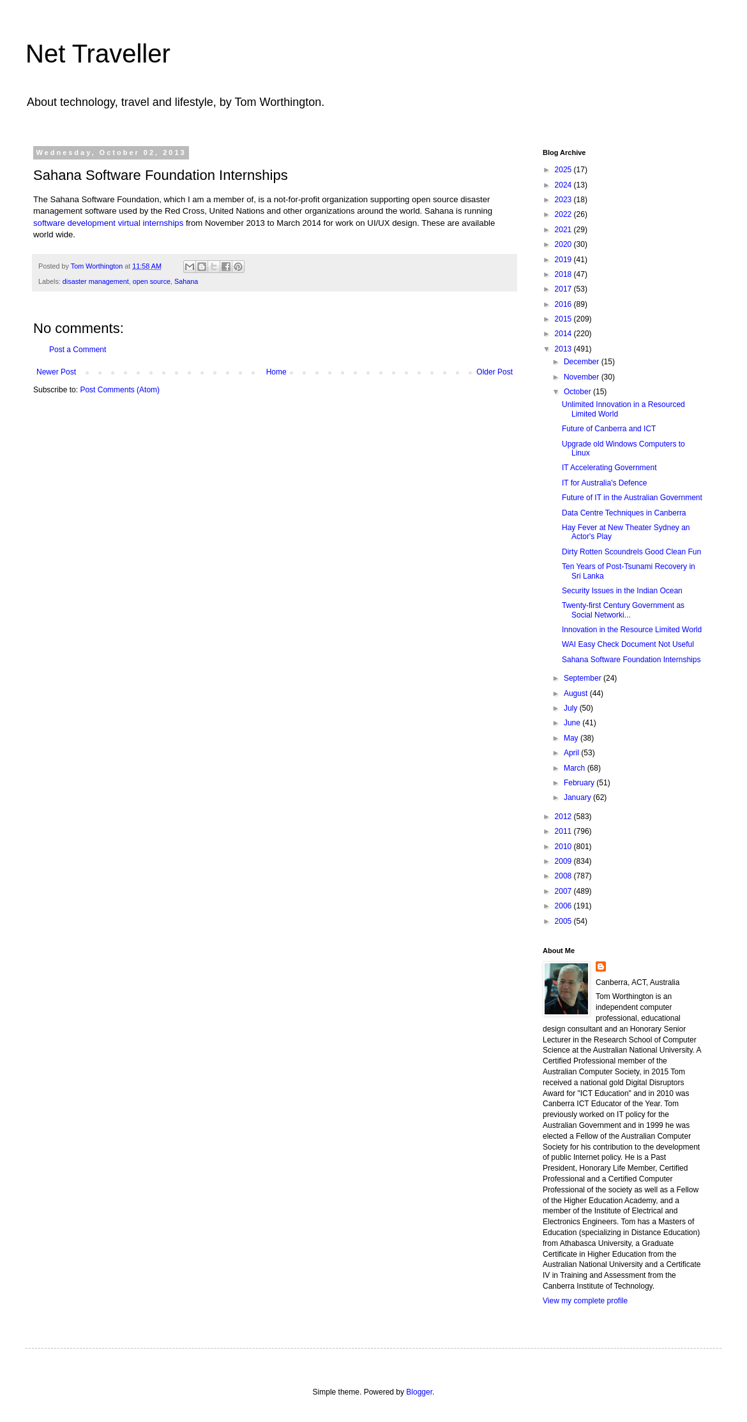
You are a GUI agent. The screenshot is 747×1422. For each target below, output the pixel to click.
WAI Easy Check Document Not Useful (628, 644)
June (573, 722)
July (572, 708)
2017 (564, 289)
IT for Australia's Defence (604, 482)
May (572, 738)
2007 (564, 891)
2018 (564, 274)
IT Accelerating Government (609, 467)
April (572, 752)
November (582, 377)
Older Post (494, 371)
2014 (564, 333)
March (575, 768)
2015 (564, 319)
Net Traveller (98, 54)
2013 (564, 348)
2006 (564, 905)
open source (151, 281)
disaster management (96, 281)
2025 (564, 169)
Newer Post (56, 371)
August (577, 693)
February (580, 782)
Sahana (186, 281)
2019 (564, 259)
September (583, 678)
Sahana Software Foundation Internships (631, 659)
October (578, 391)
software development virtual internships (108, 223)
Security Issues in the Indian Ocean (622, 590)
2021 (564, 229)
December (582, 361)
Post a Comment (77, 349)
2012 (564, 816)
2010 (564, 846)
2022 (564, 214)
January (578, 797)
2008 (564, 875)
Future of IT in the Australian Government (632, 497)
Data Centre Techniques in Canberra (624, 512)
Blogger (419, 1392)
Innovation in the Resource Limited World (632, 629)
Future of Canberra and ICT (609, 428)
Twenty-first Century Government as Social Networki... (623, 610)
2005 (564, 921)
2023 (564, 199)
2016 (564, 304)
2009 (564, 861)
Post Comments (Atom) (120, 389)
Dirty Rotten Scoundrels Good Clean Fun (631, 551)
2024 (564, 185)
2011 (564, 831)
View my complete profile (585, 1300)
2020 (564, 244)
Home (276, 371)
